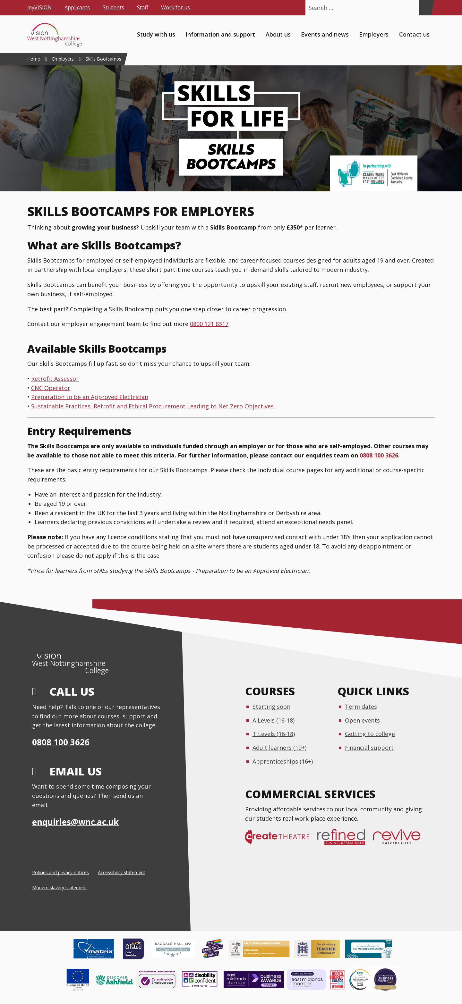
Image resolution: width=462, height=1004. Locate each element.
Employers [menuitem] (374, 34)
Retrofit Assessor (55, 378)
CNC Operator (50, 388)
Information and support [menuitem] (220, 34)
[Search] (425, 7)
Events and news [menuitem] (325, 34)
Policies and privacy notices (60, 872)
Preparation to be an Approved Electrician (89, 397)
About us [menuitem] (278, 34)
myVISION (39, 7)
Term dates (361, 706)
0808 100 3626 (379, 455)
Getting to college (370, 734)
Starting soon (271, 706)
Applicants (77, 7)
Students (113, 7)
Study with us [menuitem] (156, 34)
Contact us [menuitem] (414, 34)
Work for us (175, 7)
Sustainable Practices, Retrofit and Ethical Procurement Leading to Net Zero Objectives (152, 406)
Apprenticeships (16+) (282, 761)
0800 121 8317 (209, 324)
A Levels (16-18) (273, 720)
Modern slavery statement (59, 887)
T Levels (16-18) (273, 734)
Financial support (369, 747)
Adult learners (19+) (279, 747)
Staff (142, 7)
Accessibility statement (121, 872)
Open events (362, 720)
